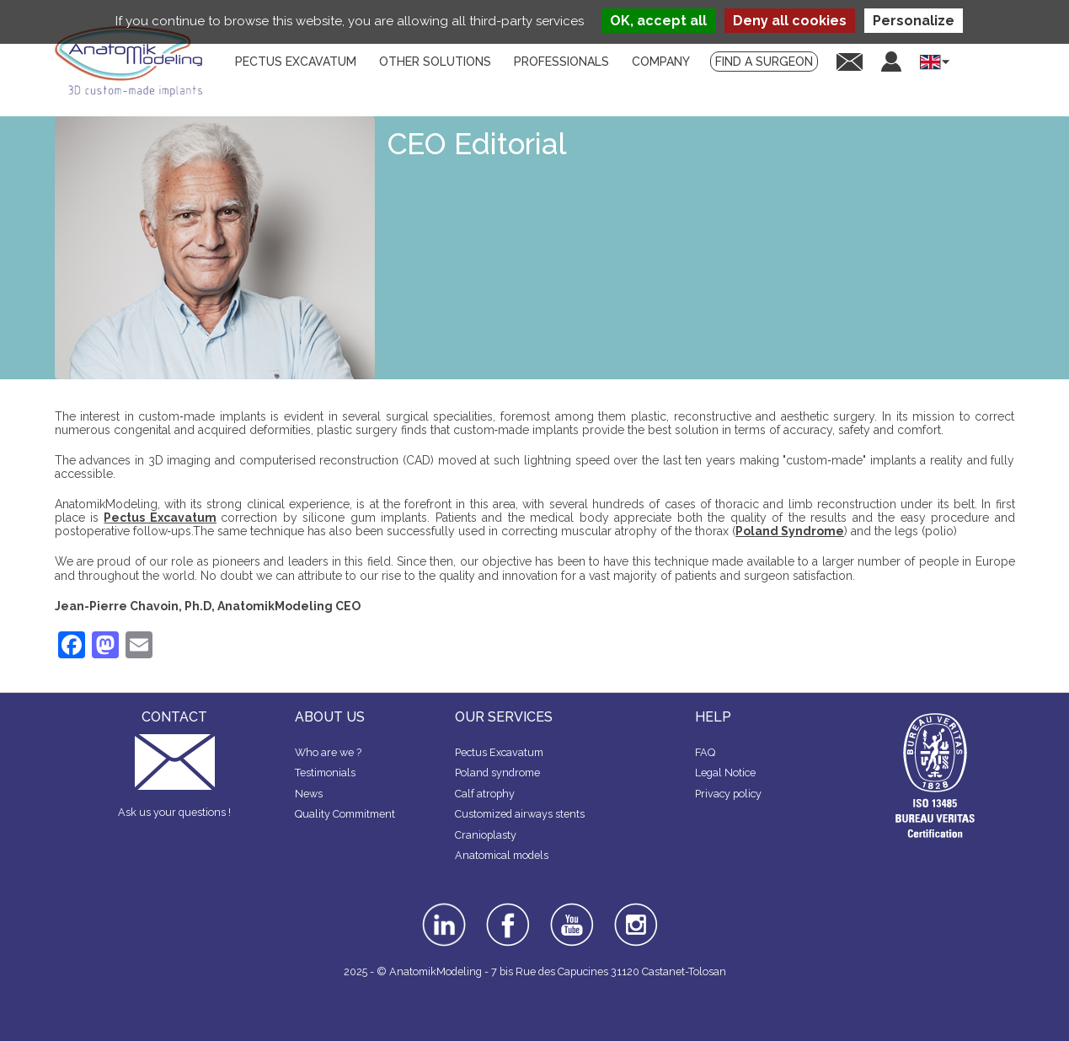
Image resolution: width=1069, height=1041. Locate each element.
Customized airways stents (520, 814)
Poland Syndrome (789, 531)
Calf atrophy (485, 793)
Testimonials (325, 772)
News (309, 793)
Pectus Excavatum (160, 517)
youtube (570, 909)
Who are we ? (328, 752)
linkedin (442, 909)
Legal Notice (725, 772)
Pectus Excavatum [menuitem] (295, 61)
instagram (634, 914)
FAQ (705, 752)
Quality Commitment (345, 814)
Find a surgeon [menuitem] (764, 61)
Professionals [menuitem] (561, 61)
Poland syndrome (497, 772)
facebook (508, 909)
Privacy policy (728, 793)
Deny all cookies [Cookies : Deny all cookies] (790, 21)
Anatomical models (501, 855)
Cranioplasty (485, 835)
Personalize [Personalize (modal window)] (913, 21)
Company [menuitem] (661, 61)
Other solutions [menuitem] (435, 61)
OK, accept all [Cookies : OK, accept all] (658, 21)
